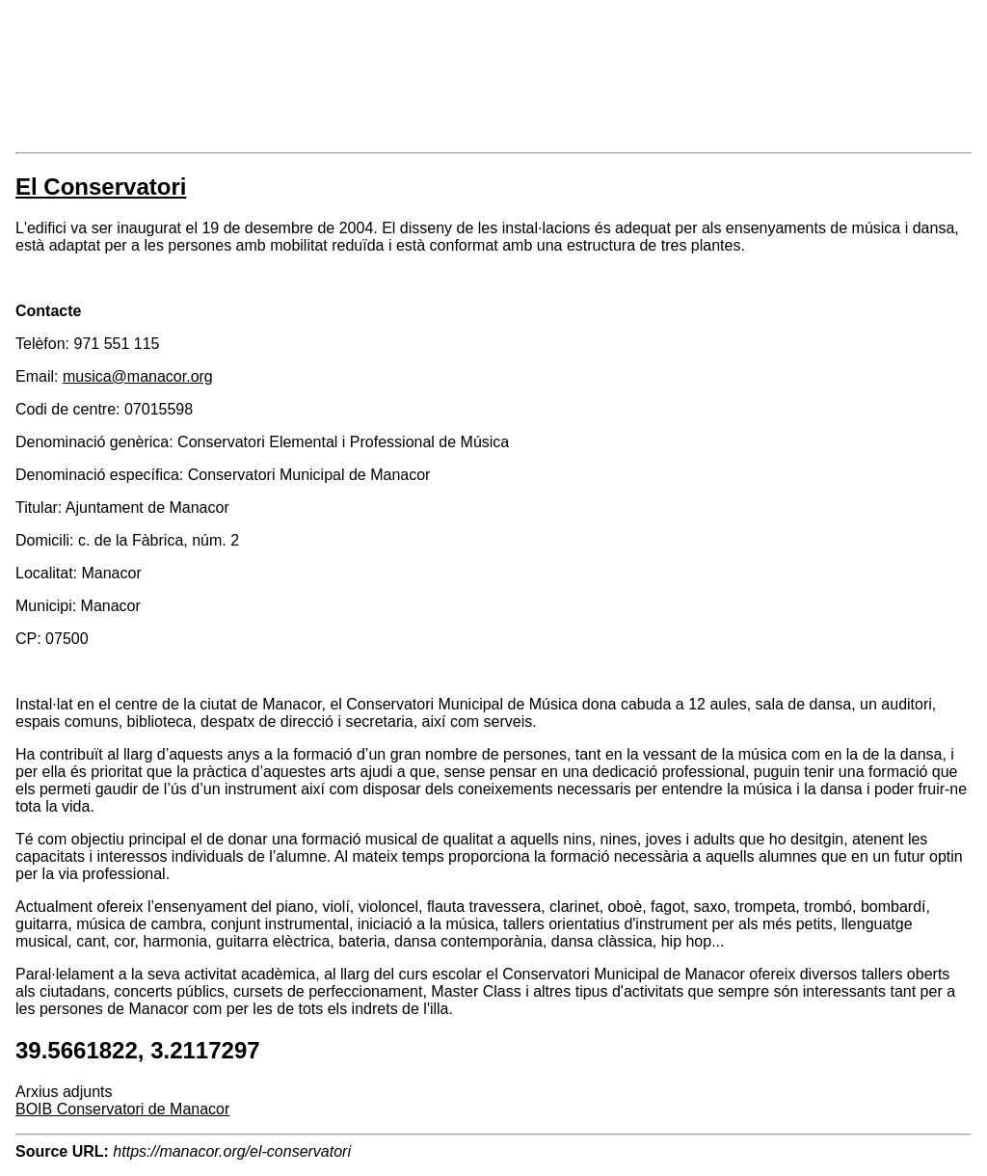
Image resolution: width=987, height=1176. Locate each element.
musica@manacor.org (138, 376)
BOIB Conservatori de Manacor (122, 1109)
